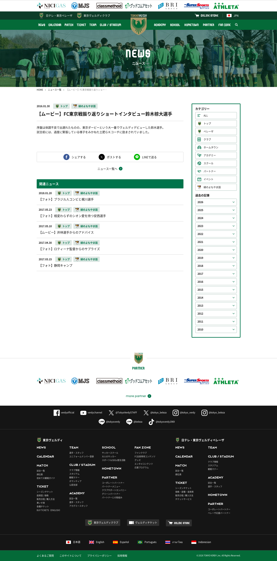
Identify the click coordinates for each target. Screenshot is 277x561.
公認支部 (73, 484)
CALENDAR (55, 24)
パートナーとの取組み (112, 497)
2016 (200, 282)
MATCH (69, 24)
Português (147, 542)
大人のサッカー (109, 456)
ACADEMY (160, 24)
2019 (200, 258)
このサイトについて (71, 556)
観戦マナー (74, 477)
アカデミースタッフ (78, 505)
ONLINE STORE (209, 15)
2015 (200, 290)
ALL (206, 115)
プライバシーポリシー (99, 556)
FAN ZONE (225, 24)
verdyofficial (64, 412)
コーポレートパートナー (113, 482)
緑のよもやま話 (87, 106)
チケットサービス (183, 499)
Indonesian (201, 542)
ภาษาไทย (174, 542)
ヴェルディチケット (146, 522)
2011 (200, 321)
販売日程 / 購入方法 (46, 499)
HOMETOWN (191, 24)
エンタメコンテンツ (144, 463)
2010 (200, 329)
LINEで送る (149, 157)
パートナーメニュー (111, 486)
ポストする (114, 157)
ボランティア (75, 481)
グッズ (138, 460)
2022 (200, 234)
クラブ (207, 139)
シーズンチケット (45, 491)
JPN (232, 15)
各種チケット (43, 506)
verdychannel (91, 412)
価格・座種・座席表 (184, 491)
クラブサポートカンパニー (114, 490)
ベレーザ (208, 131)
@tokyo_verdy (184, 412)
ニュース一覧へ (107, 169)
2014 (200, 297)
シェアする (79, 157)
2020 (200, 250)
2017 (200, 274)
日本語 (73, 542)
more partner (136, 396)
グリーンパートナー (111, 493)
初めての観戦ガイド (46, 478)
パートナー (210, 171)
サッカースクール (110, 452)
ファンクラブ (141, 452)
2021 (200, 242)
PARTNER (208, 24)
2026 (200, 202)
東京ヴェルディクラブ (97, 15)
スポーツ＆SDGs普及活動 (113, 460)
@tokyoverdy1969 (161, 421)
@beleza (134, 421)
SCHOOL (175, 24)
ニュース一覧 (54, 89)
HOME (40, 89)
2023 (200, 226)
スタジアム (74, 473)
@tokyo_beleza (155, 412)
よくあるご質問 (45, 556)
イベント (208, 179)
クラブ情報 (74, 470)
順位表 (40, 474)
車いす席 (41, 502)
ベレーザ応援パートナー (219, 512)
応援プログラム (142, 467)
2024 (200, 218)
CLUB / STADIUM (110, 24)
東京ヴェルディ (53, 440)
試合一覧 (41, 470)
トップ (64, 106)
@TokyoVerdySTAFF (122, 412)
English (96, 542)
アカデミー (210, 155)
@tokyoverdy (109, 421)
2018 (200, 266)
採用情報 (122, 556)
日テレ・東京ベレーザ (59, 15)
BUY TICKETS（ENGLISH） (49, 510)
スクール (208, 163)
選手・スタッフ (76, 452)
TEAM (93, 24)
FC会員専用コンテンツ (145, 456)
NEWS (41, 24)
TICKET (81, 24)
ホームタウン (211, 147)
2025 (200, 210)
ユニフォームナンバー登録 (81, 456)
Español (121, 542)
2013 (200, 305)
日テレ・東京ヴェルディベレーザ (202, 440)
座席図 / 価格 (43, 495)
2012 (200, 313)
